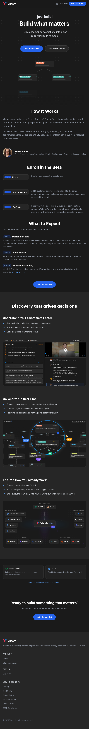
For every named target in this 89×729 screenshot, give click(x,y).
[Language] (57, 4)
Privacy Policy (8, 695)
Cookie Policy (8, 704)
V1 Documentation (10, 663)
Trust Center (8, 691)
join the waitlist (18, 272)
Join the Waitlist (31, 48)
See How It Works (57, 48)
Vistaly (9, 3)
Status (5, 659)
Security (6, 687)
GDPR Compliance (10, 708)
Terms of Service (9, 699)
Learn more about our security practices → (44, 582)
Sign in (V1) (64, 4)
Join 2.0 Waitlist (77, 4)
